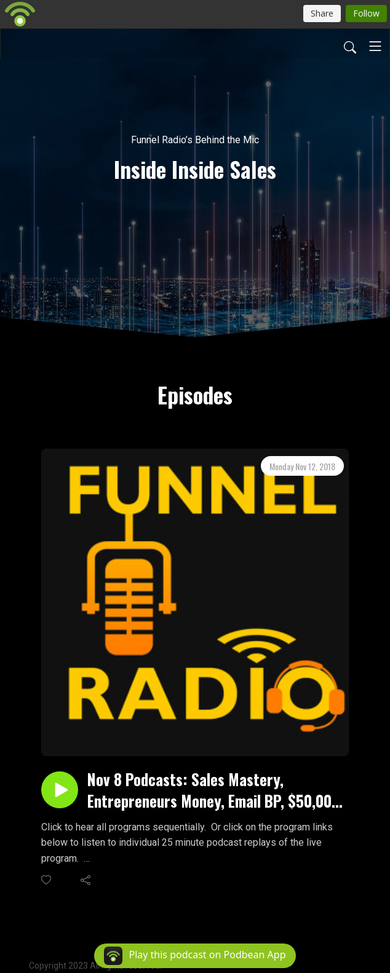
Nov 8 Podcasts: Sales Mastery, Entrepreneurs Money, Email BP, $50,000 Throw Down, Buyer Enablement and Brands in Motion (213, 789)
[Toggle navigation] (375, 46)
